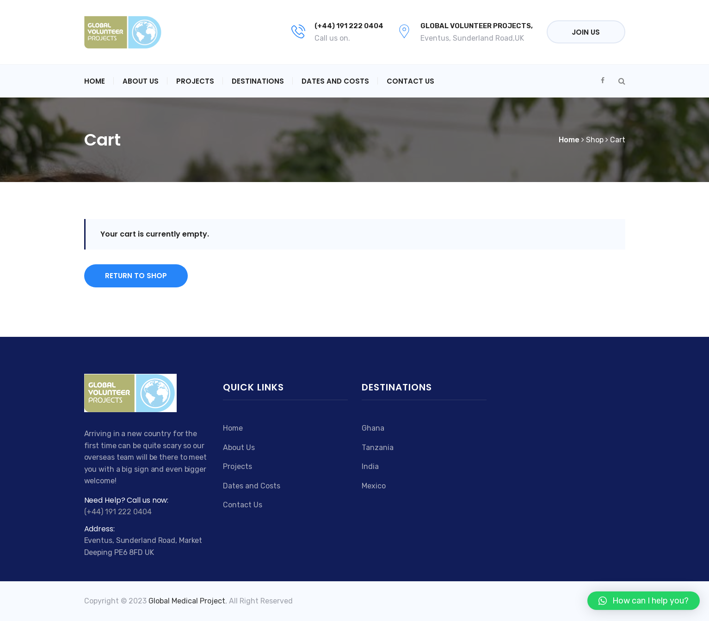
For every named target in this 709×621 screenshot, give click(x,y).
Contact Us (410, 81)
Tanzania (378, 447)
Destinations (258, 81)
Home (94, 81)
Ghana (373, 428)
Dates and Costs (335, 81)
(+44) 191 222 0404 (348, 26)
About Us (141, 81)
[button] (643, 600)
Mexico (374, 485)
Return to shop (136, 275)
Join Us (586, 32)
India (370, 466)
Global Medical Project (186, 601)
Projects (195, 81)
